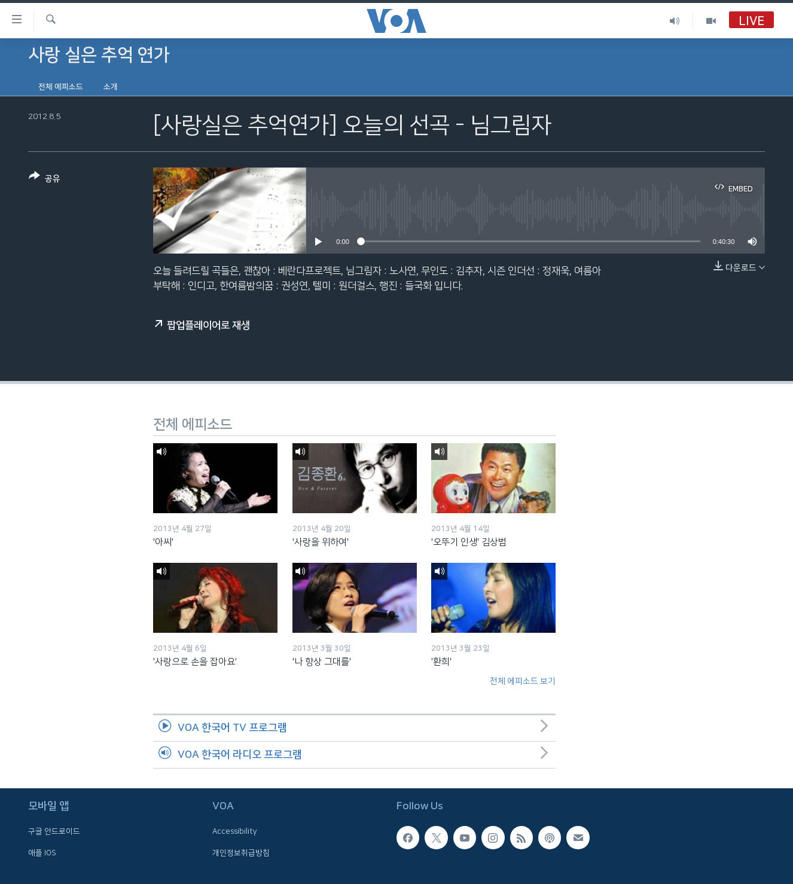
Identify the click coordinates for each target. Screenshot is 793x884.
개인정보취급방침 (241, 852)
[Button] (44, 179)
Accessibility (234, 831)
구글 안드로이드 (54, 831)
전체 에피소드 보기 (523, 681)
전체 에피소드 (60, 87)
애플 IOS (42, 852)
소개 (110, 87)
